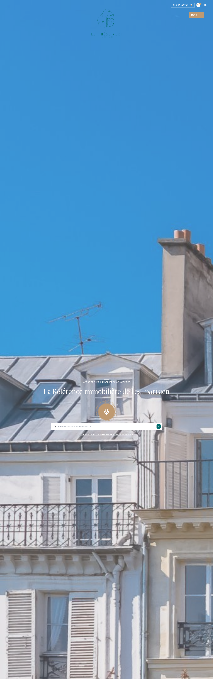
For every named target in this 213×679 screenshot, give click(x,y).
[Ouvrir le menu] (196, 15)
